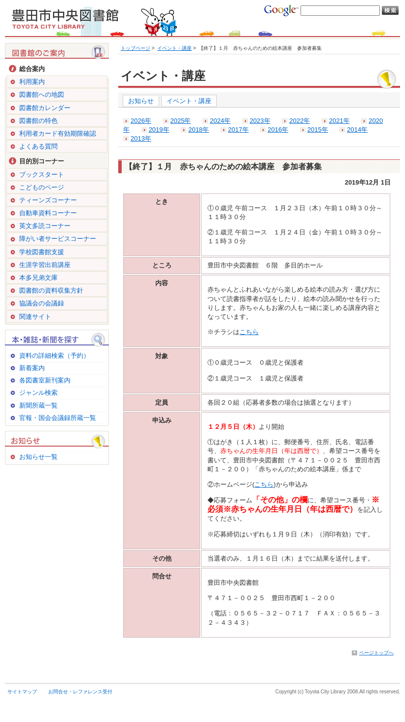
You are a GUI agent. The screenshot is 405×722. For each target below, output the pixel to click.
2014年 (357, 129)
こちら (249, 332)
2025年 (180, 120)
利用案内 (32, 81)
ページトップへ (376, 652)
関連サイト (35, 316)
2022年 (299, 120)
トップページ (135, 48)
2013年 (141, 138)
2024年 (220, 120)
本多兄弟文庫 (38, 277)
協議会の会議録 (41, 303)
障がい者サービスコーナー (57, 238)
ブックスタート (41, 174)
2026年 (141, 120)
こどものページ (41, 187)
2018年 (198, 129)
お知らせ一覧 (38, 456)
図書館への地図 (41, 94)
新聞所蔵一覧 (38, 405)
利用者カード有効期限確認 (57, 133)
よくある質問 (38, 146)
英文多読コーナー (44, 225)
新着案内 (32, 368)
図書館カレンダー (44, 108)
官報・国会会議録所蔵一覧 (57, 417)
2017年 (238, 129)
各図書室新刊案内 (44, 380)
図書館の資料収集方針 (51, 290)
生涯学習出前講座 (44, 264)
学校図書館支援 (41, 252)
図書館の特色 (38, 120)
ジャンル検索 (38, 392)
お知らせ (141, 101)
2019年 (159, 129)
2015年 (317, 129)
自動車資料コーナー (48, 213)
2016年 (278, 129)
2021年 (339, 120)
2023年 (260, 120)
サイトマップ (22, 691)
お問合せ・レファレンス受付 (80, 691)
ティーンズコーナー (48, 200)
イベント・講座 (174, 48)
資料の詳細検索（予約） (54, 355)
